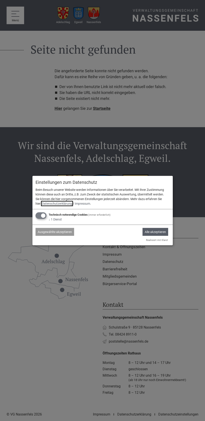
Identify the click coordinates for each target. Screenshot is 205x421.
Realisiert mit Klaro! (157, 240)
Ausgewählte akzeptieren (55, 232)
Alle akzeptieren (155, 232)
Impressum (82, 203)
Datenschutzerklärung (57, 203)
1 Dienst (55, 219)
